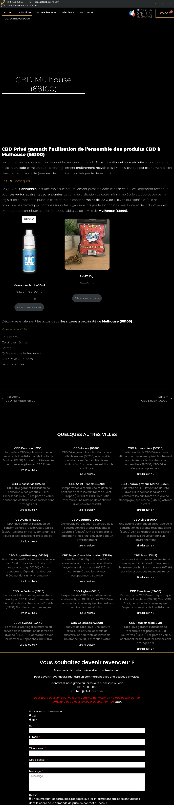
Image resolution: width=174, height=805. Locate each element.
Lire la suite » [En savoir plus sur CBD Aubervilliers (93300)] (145, 474)
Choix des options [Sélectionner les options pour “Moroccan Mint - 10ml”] (29, 307)
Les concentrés (13, 364)
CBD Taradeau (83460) (145, 591)
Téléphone (36, 748)
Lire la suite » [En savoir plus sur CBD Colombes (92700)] (87, 645)
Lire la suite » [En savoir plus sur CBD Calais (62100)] (28, 541)
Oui (34, 716)
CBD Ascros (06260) (87, 448)
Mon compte (86, 12)
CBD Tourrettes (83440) (145, 622)
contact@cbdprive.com (87, 691)
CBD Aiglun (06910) (87, 591)
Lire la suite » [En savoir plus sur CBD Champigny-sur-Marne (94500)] (145, 510)
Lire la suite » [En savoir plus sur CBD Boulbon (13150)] (28, 470)
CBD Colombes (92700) (87, 622)
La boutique (24, 12)
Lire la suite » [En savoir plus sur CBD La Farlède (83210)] (28, 613)
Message (35, 771)
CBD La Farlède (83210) (28, 591)
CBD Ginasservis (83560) (28, 484)
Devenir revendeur (17, 18)
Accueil (8, 12)
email (118, 702)
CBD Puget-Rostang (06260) (28, 555)
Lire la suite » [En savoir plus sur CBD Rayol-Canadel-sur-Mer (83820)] (87, 581)
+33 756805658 (87, 687)
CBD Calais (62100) (28, 519)
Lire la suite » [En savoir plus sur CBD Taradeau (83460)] (145, 613)
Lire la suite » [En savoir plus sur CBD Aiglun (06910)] (87, 613)
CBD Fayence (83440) (28, 622)
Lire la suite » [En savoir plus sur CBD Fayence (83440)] (28, 645)
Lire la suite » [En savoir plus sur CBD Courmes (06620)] (87, 545)
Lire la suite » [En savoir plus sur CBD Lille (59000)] (145, 545)
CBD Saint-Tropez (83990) (87, 484)
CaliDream (10, 337)
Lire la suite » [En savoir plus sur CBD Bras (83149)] (145, 577)
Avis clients (68, 12)
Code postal (37, 760)
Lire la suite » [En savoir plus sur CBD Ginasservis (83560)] (28, 510)
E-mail (33, 737)
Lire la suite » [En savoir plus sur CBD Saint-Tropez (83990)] (87, 510)
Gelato (6, 348)
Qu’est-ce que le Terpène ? (21, 353)
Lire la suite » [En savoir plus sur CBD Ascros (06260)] (87, 474)
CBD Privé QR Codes (17, 359)
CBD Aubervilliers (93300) (145, 448)
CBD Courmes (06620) (87, 519)
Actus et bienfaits (46, 12)
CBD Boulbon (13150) (28, 448)
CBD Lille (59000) (146, 519)
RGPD (33, 795)
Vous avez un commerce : (46, 711)
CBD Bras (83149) (145, 555)
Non (34, 720)
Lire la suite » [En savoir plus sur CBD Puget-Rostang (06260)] (28, 581)
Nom (32, 725)
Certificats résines (15, 342)
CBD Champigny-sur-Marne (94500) (145, 484)
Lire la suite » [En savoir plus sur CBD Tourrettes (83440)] (145, 649)
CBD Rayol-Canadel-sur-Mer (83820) (87, 555)
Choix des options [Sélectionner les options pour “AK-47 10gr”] (87, 298)
